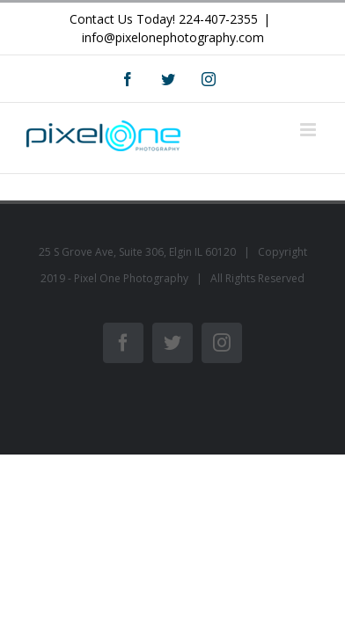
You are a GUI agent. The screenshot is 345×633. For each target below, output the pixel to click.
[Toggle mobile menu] (309, 129)
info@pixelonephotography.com (173, 37)
